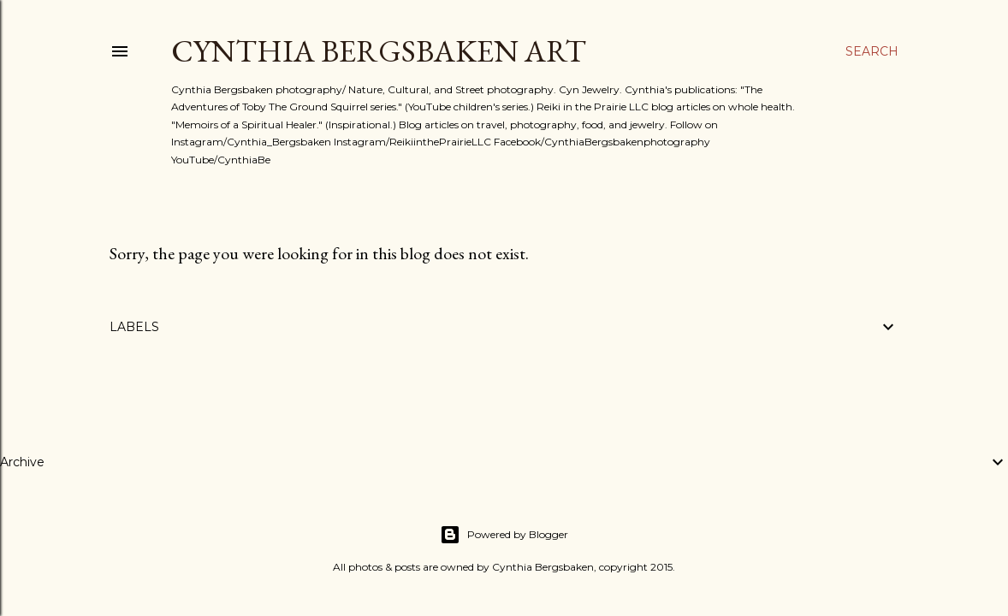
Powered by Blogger (504, 534)
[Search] (871, 51)
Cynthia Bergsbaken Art (378, 51)
